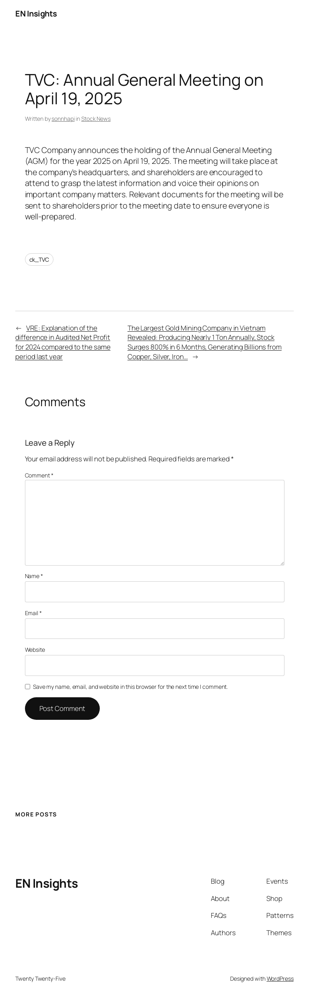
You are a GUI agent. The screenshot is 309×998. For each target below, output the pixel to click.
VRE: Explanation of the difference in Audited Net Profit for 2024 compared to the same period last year (62, 342)
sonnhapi (63, 118)
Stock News (96, 118)
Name (34, 576)
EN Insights (36, 13)
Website (35, 649)
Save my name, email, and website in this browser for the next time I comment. (130, 686)
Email (33, 613)
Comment (39, 475)
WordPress (280, 978)
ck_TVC (39, 259)
